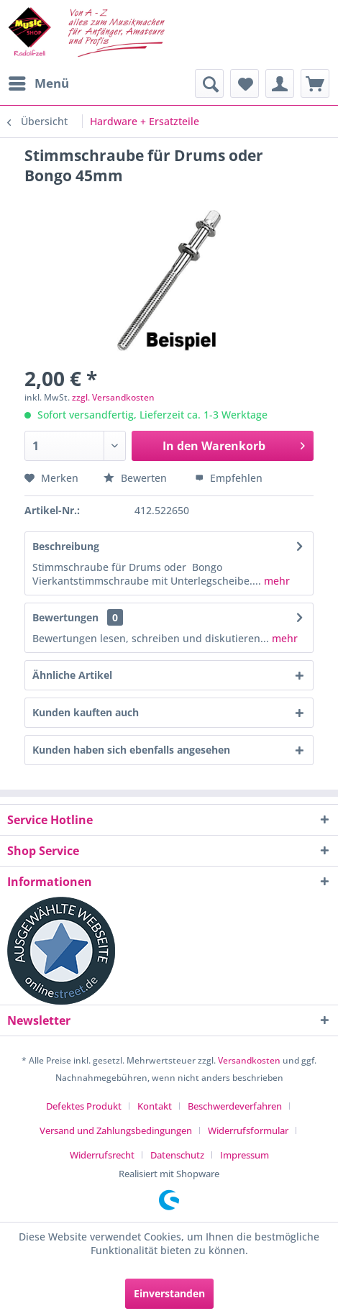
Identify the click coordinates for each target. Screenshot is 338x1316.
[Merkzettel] (244, 83)
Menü (39, 81)
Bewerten (137, 478)
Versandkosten (249, 1060)
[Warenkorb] (315, 83)
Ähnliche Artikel (72, 675)
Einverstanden (169, 1293)
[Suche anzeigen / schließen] (209, 83)
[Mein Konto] (279, 83)
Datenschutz (177, 1154)
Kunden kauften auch (85, 712)
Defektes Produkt (84, 1106)
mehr (275, 581)
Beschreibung (65, 546)
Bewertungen (65, 617)
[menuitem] (38, 83)
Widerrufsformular (248, 1130)
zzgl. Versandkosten (113, 397)
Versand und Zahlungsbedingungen (116, 1130)
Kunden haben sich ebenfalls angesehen (131, 750)
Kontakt (154, 1106)
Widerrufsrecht (102, 1154)
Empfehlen (228, 478)
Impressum (244, 1154)
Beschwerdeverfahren (235, 1106)
